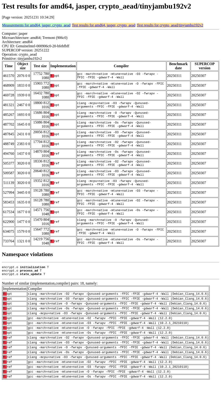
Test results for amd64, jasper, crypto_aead (103, 25)
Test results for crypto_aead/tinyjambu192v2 (170, 25)
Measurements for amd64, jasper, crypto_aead (36, 25)
